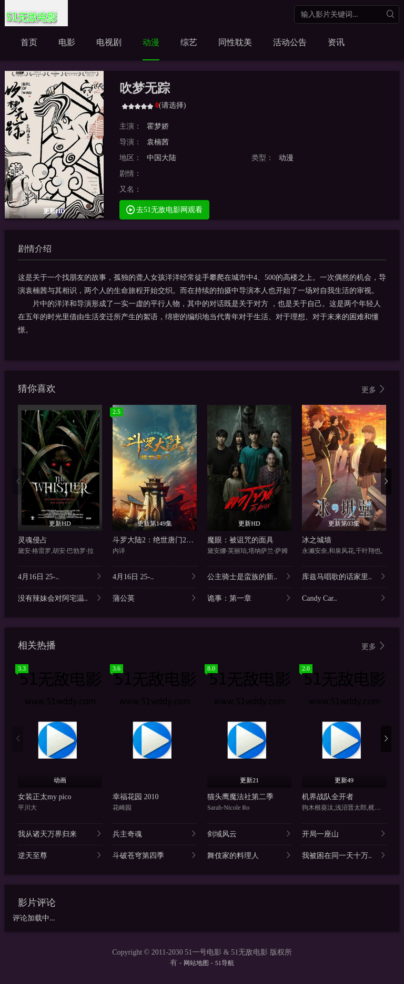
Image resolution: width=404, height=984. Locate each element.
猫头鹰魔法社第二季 (240, 797)
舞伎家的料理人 (249, 855)
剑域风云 (249, 833)
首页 (29, 42)
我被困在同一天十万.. (344, 855)
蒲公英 (155, 597)
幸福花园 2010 (136, 797)
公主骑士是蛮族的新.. (249, 576)
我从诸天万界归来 (60, 833)
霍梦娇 (158, 126)
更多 (374, 389)
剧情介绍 (35, 248)
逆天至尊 (60, 855)
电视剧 (109, 42)
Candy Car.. (344, 597)
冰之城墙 (316, 540)
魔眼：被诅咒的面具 (240, 540)
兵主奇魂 (155, 833)
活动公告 (290, 42)
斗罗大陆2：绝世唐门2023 (155, 540)
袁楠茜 (158, 142)
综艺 (188, 42)
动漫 (151, 42)
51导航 (224, 963)
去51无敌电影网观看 (164, 209)
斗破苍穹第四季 (155, 855)
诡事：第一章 (249, 597)
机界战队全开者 (328, 797)
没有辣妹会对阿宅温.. (60, 597)
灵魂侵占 (32, 540)
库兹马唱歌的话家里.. (344, 576)
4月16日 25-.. (60, 576)
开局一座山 (344, 833)
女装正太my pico (45, 797)
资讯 (336, 42)
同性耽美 (235, 42)
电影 (66, 42)
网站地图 (196, 963)
